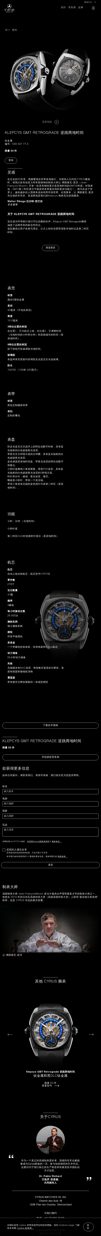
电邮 (4, 799)
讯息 (4, 825)
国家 (4, 811)
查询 (11, 160)
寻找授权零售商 (50, 757)
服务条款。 (57, 842)
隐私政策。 (62, 856)
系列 (63, 8)
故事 (80, 8)
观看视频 (50, 122)
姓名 (4, 786)
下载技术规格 (50, 725)
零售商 (72, 8)
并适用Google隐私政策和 (38, 842)
